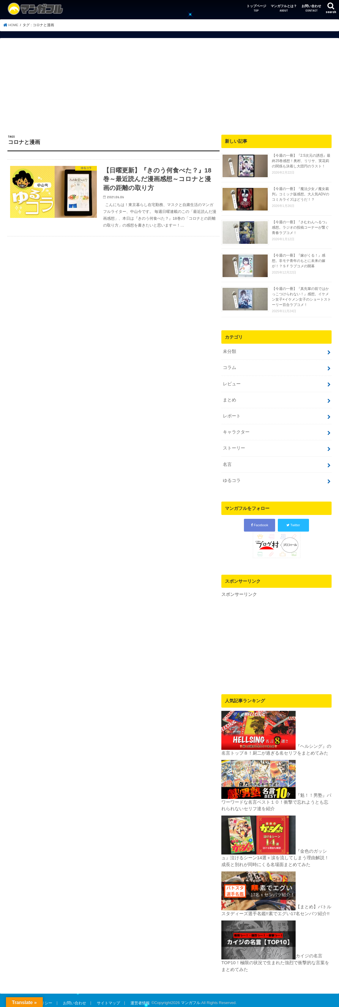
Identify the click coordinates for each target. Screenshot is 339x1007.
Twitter (293, 521)
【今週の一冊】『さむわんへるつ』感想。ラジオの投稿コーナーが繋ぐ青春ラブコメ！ (300, 227)
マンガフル (188, 998)
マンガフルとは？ (284, 8)
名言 (227, 461)
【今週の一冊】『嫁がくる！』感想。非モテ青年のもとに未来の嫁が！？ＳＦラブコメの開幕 (298, 260)
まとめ (229, 398)
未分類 (229, 351)
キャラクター (236, 430)
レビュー (232, 382)
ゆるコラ (232, 477)
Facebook (259, 521)
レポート (232, 414)
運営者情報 (138, 998)
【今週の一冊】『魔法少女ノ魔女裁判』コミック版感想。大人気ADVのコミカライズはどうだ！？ (300, 194)
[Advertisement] (169, 90)
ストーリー (234, 445)
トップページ (256, 8)
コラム (229, 367)
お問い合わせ (311, 8)
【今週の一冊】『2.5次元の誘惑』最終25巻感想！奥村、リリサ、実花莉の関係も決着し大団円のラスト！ (301, 160)
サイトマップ (107, 998)
